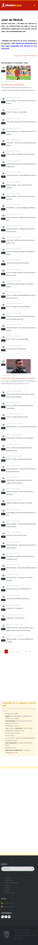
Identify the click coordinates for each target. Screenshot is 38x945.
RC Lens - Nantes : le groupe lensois (16, 349)
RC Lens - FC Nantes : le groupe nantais (17, 417)
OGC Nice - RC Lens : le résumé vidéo (16, 535)
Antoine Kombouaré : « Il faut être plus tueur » (18, 589)
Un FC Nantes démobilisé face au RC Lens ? (18, 598)
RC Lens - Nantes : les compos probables (17, 339)
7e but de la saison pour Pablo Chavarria (17, 263)
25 (26, 651)
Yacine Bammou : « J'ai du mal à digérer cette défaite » (21, 208)
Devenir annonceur (9, 906)
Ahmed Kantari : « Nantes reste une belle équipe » (20, 438)
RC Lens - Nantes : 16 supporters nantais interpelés (20, 154)
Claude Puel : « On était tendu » (14, 608)
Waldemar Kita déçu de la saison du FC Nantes (19, 503)
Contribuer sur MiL (9, 903)
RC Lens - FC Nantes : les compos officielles (18, 306)
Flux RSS (7, 892)
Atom (12, 892)
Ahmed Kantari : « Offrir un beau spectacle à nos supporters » (18, 378)
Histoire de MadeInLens (12, 883)
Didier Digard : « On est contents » (15, 618)
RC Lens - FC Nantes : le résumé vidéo (16, 112)
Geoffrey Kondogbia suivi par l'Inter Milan (12, 85)
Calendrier (8, 878)
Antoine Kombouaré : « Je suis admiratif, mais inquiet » (21, 175)
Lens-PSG (15, 752)
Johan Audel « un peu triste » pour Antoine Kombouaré (21, 122)
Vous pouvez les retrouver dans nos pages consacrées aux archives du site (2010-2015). (19, 46)
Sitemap (7, 890)
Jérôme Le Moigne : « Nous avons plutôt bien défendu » (21, 568)
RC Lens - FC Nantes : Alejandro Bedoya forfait (19, 459)
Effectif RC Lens (9, 880)
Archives (7, 887)
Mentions (7, 885)
